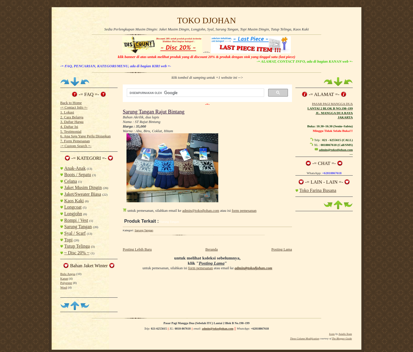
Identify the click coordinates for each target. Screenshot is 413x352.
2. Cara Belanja (71, 117)
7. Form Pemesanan (75, 141)
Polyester (66, 282)
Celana (70, 181)
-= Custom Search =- (75, 146)
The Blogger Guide (342, 338)
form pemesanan (244, 210)
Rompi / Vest (76, 220)
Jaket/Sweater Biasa (82, 194)
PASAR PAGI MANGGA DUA (332, 103)
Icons (332, 333)
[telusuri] (195, 92)
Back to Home (71, 103)
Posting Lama (281, 249)
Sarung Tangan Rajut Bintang (153, 112)
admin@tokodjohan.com (200, 210)
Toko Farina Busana (317, 190)
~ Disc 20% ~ (76, 252)
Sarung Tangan (78, 226)
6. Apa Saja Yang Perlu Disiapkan (85, 136)
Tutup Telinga (77, 246)
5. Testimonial (70, 131)
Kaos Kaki (74, 200)
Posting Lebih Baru (137, 249)
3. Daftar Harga (71, 122)
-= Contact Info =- (73, 107)
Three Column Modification (304, 338)
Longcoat (72, 207)
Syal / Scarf (75, 233)
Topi (68, 239)
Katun (64, 278)
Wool (63, 287)
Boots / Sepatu (77, 174)
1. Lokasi (67, 112)
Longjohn (73, 213)
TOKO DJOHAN (206, 20)
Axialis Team (345, 333)
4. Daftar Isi (69, 126)
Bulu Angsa (67, 274)
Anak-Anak (75, 168)
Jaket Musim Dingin (83, 187)
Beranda (211, 249)
